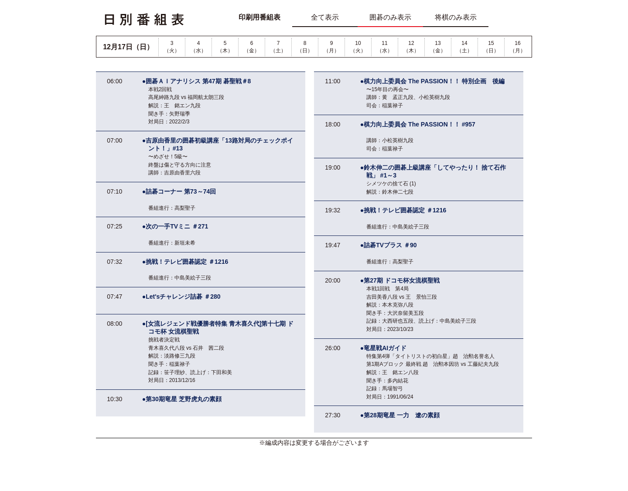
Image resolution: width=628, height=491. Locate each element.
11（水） (384, 47)
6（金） (251, 47)
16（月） (518, 47)
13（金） (438, 47)
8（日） (305, 47)
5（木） (225, 47)
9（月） (331, 47)
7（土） (278, 47)
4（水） (198, 47)
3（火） (172, 47)
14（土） (464, 47)
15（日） (491, 47)
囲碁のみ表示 (390, 17)
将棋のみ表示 (456, 17)
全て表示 (325, 17)
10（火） (358, 47)
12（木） (411, 47)
